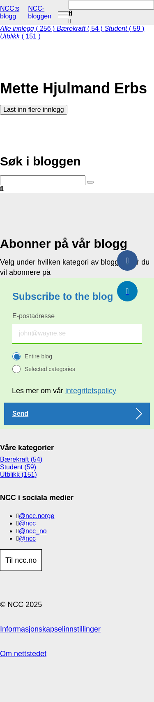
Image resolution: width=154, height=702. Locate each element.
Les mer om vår (64, 391)
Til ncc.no (21, 560)
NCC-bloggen (39, 12)
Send (20, 413)
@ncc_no (33, 531)
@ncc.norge (37, 515)
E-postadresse (33, 316)
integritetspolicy (90, 391)
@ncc (27, 523)
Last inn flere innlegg (33, 109)
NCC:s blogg (9, 12)
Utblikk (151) (18, 474)
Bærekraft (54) (21, 459)
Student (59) (18, 467)
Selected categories (50, 369)
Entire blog (38, 356)
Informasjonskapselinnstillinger (50, 629)
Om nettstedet (23, 654)
